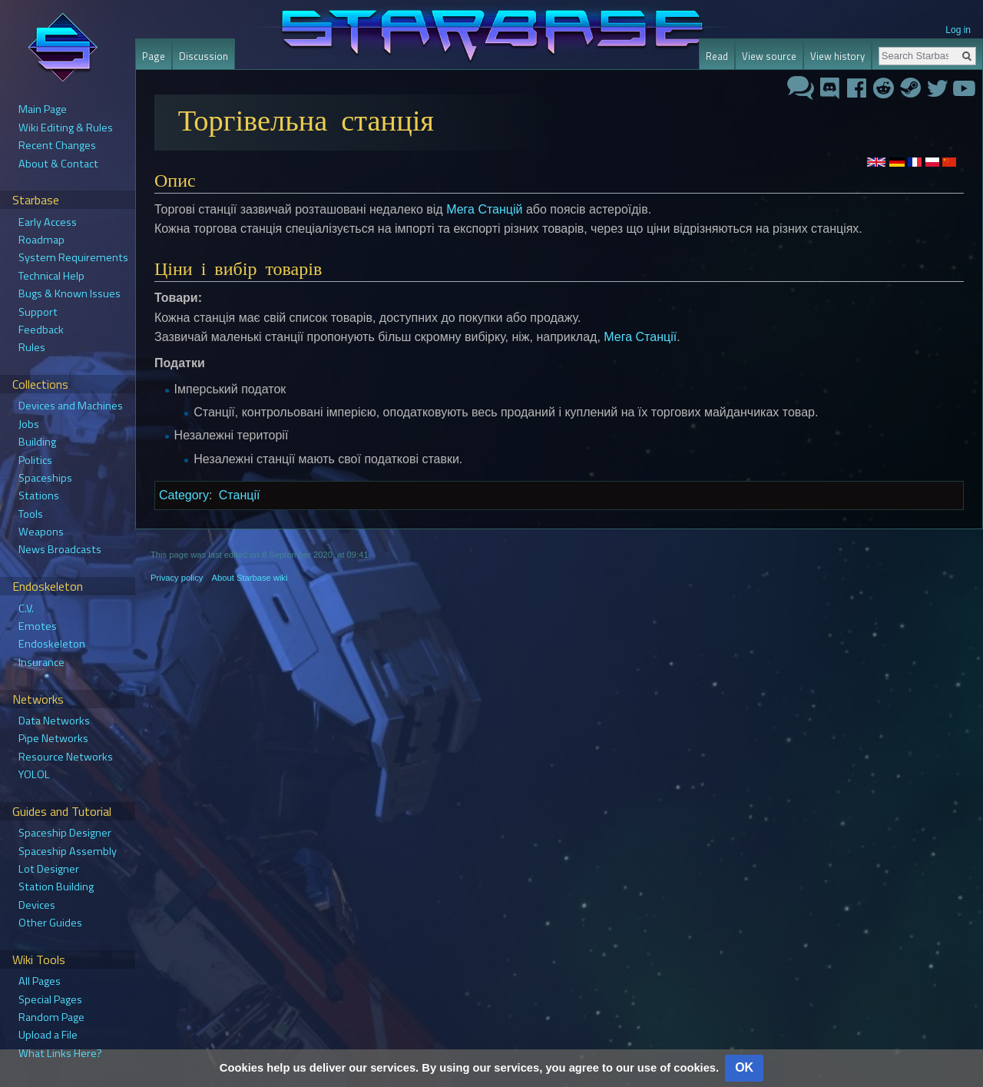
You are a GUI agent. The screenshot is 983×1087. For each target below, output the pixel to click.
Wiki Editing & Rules (65, 127)
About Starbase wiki (250, 577)
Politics (35, 460)
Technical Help (51, 275)
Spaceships (45, 477)
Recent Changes (57, 145)
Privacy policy (177, 577)
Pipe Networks (53, 738)
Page (153, 56)
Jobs (28, 424)
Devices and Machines (70, 405)
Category (184, 495)
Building (37, 441)
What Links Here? (60, 1053)
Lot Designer (48, 868)
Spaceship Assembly (67, 851)
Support (38, 311)
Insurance (41, 662)
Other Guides (50, 922)
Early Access (47, 222)
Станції (239, 495)
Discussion (203, 56)
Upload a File (48, 1034)
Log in (958, 30)
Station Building (56, 886)
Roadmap (41, 239)
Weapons (41, 531)
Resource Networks (65, 756)
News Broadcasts (59, 549)
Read (717, 56)
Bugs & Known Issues (69, 293)
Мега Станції (640, 336)
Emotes (37, 626)
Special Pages (50, 999)
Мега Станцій (484, 209)
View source (769, 56)
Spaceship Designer (64, 832)
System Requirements (73, 257)
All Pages (39, 981)
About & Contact (58, 163)
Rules (31, 347)
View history (837, 56)
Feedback (41, 329)
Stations (38, 495)
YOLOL (34, 774)
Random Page (51, 1017)
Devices (36, 904)
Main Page (42, 109)
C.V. (26, 608)
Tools (30, 513)
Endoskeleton (51, 643)
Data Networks (54, 720)
